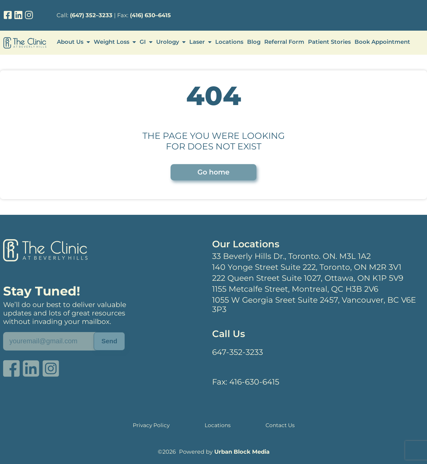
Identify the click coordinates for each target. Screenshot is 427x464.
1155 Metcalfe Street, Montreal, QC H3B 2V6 (295, 289)
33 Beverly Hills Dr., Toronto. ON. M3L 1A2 (291, 256)
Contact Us (279, 425)
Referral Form (284, 41)
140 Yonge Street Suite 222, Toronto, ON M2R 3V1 (306, 267)
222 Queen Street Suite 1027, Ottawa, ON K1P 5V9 (307, 278)
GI (146, 42)
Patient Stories (329, 41)
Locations (229, 41)
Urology (171, 42)
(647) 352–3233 (91, 15)
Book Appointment (382, 41)
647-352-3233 (237, 352)
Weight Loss (115, 42)
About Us (73, 42)
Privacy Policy (151, 425)
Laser (200, 42)
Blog (254, 41)
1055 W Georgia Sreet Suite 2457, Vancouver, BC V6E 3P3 (314, 304)
